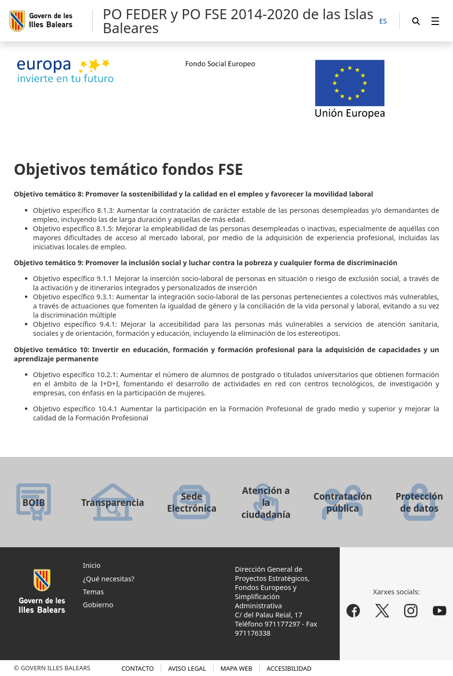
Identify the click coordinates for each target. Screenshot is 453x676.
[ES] (383, 21)
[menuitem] (435, 21)
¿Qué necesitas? (108, 578)
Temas (93, 591)
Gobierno (98, 604)
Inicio (92, 565)
